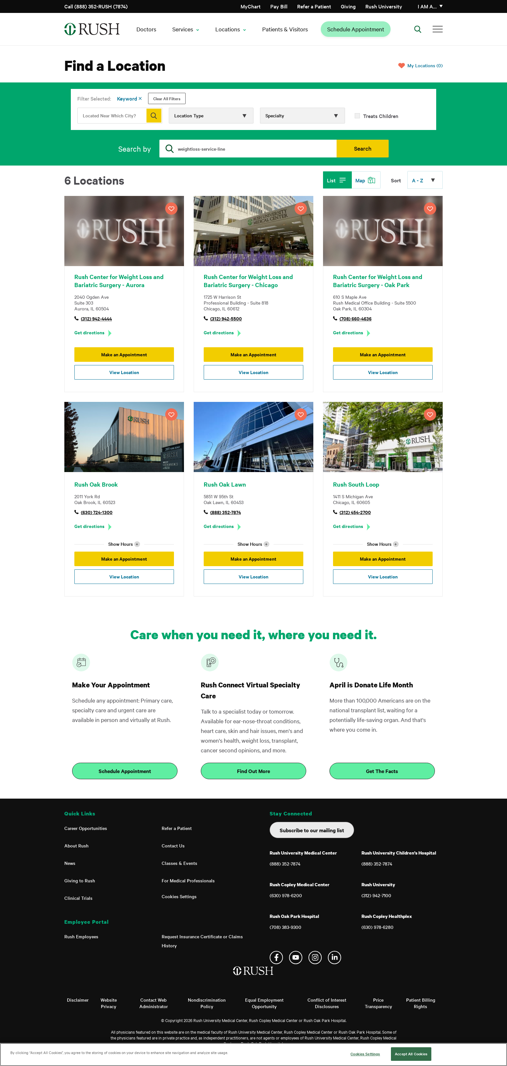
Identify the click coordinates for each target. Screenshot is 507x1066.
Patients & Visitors (285, 29)
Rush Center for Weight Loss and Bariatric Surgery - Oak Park (377, 281)
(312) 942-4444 (96, 318)
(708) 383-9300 (285, 927)
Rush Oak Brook (96, 484)
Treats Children (380, 115)
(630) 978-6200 (286, 895)
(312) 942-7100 (376, 895)
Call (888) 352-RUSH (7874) (96, 6)
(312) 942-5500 (226, 318)
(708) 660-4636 (356, 318)
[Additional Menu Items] (438, 29)
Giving (348, 6)
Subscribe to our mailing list (312, 830)
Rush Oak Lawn (225, 484)
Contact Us (173, 845)
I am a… (427, 6)
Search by (134, 148)
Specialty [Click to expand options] (274, 115)
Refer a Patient (314, 6)
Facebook (276, 957)
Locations (227, 29)
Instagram (315, 957)
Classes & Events (179, 863)
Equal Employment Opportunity (264, 1002)
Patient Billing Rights (420, 1002)
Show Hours (124, 544)
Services (182, 29)
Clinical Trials (78, 898)
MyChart (251, 6)
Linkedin (334, 957)
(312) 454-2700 (355, 512)
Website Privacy (109, 1002)
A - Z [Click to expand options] (417, 180)
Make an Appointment (124, 354)
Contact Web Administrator (153, 1002)
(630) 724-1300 (97, 512)
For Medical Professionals (188, 880)
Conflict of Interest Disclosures (326, 1002)
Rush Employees (81, 936)
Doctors (146, 29)
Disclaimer (78, 999)
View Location (124, 372)
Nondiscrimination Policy (207, 1002)
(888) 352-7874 (225, 512)
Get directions (89, 332)
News (69, 863)
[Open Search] (418, 29)
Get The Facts (382, 770)
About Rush (76, 845)
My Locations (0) (425, 65)
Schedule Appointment (355, 29)
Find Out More (253, 770)
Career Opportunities (85, 828)
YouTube (295, 957)
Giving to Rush (79, 880)
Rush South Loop (356, 484)
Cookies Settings (179, 896)
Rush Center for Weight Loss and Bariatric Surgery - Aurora (119, 281)
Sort (396, 180)
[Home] (253, 977)
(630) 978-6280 (377, 927)
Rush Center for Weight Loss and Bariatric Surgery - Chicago (248, 281)
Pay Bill (278, 6)
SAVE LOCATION (171, 208)
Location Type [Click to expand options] (188, 115)
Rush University (383, 6)
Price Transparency (378, 1002)
